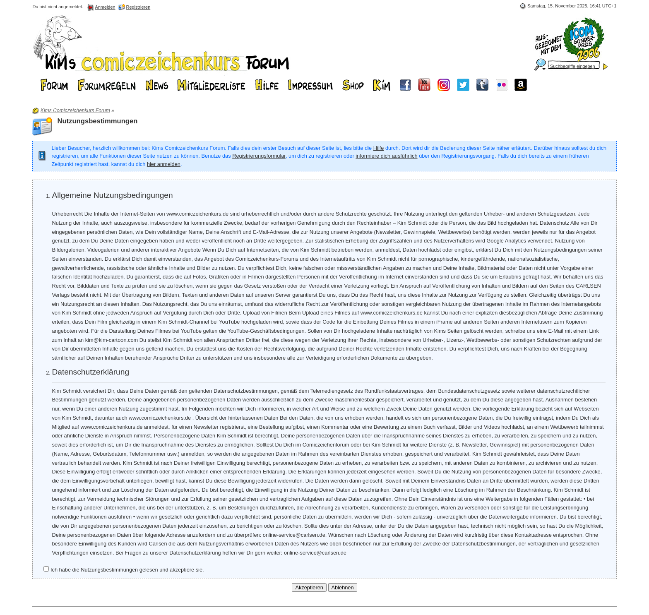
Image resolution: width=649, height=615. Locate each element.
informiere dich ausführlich (386, 156)
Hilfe (378, 148)
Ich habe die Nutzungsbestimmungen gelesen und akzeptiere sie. (123, 569)
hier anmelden (163, 164)
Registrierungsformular (259, 156)
